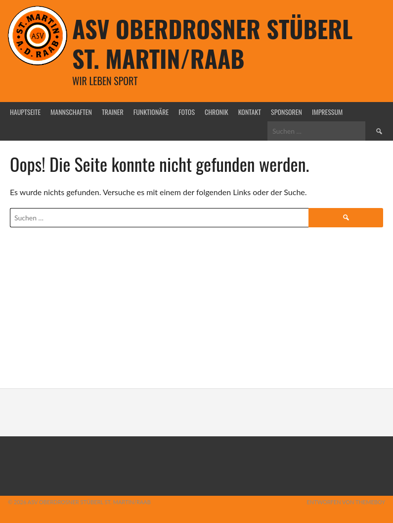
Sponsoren (286, 111)
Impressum (327, 111)
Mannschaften (71, 111)
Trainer (113, 111)
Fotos (186, 111)
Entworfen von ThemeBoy (345, 502)
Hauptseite (25, 111)
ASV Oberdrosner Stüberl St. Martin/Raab (212, 43)
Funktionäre (151, 111)
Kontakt (249, 111)
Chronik (216, 111)
